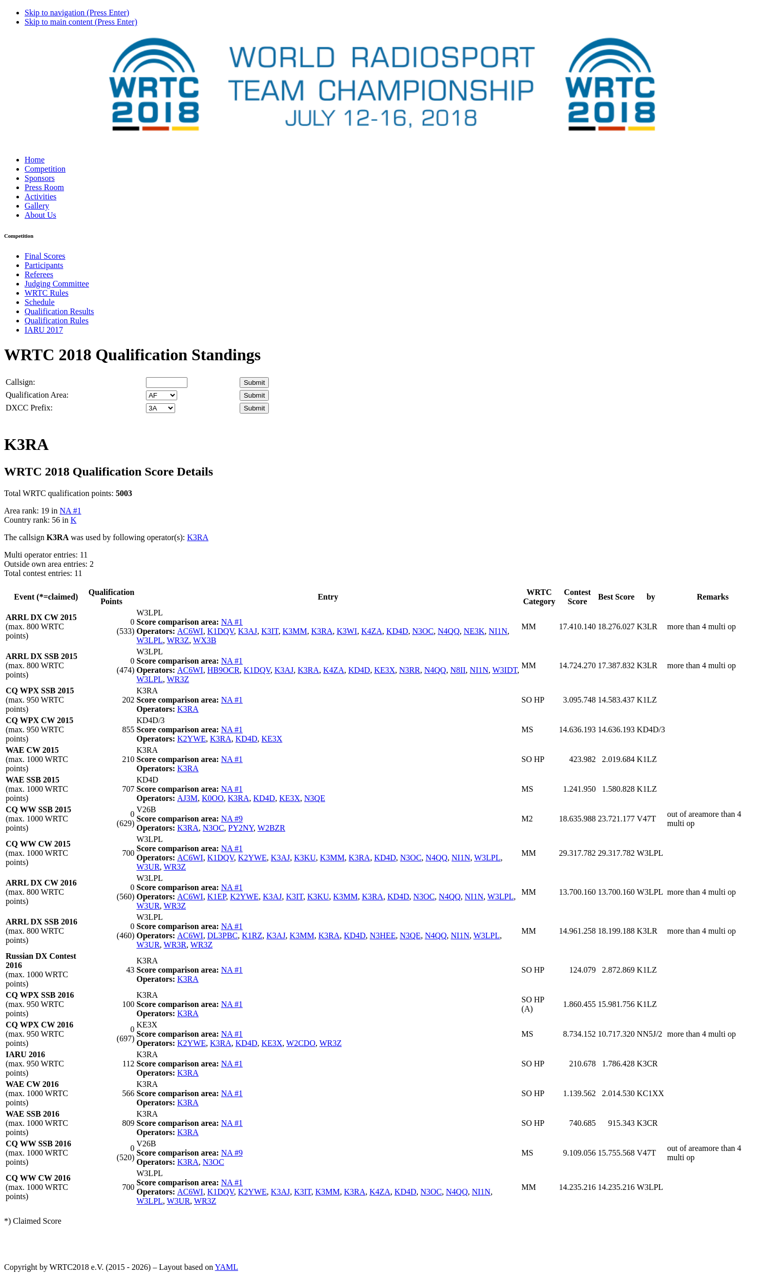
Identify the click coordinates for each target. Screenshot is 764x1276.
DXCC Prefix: (29, 407)
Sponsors (40, 178)
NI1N (498, 631)
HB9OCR (223, 670)
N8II (457, 670)
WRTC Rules (47, 293)
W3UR (148, 866)
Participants (44, 265)
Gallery (37, 205)
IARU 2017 (44, 329)
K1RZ (252, 935)
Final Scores (45, 256)
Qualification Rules (57, 320)
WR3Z (178, 640)
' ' (161, 395)
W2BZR (271, 828)
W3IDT (505, 670)
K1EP (216, 896)
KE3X (384, 670)
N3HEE (383, 935)
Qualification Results (59, 311)
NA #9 (232, 818)
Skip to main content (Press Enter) (81, 21)
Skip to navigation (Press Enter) (77, 12)
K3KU (305, 857)
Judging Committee (57, 283)
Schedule (40, 302)
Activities (40, 196)
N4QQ (449, 631)
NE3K (473, 631)
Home (35, 159)
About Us (40, 215)
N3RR (409, 670)
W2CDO (300, 1043)
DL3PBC (222, 935)
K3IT (269, 631)
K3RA (197, 537)
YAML (226, 1267)
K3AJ (247, 631)
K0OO (213, 798)
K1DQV (220, 631)
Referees (39, 274)
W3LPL (150, 640)
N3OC (423, 631)
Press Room (44, 187)
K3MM (295, 631)
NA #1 (70, 510)
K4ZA (371, 631)
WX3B (204, 640)
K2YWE (191, 738)
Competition (45, 168)
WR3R (175, 944)
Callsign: (20, 382)
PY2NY (241, 828)
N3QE (314, 798)
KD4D (397, 631)
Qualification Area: (37, 394)
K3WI (346, 631)
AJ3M (187, 798)
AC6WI (190, 631)
